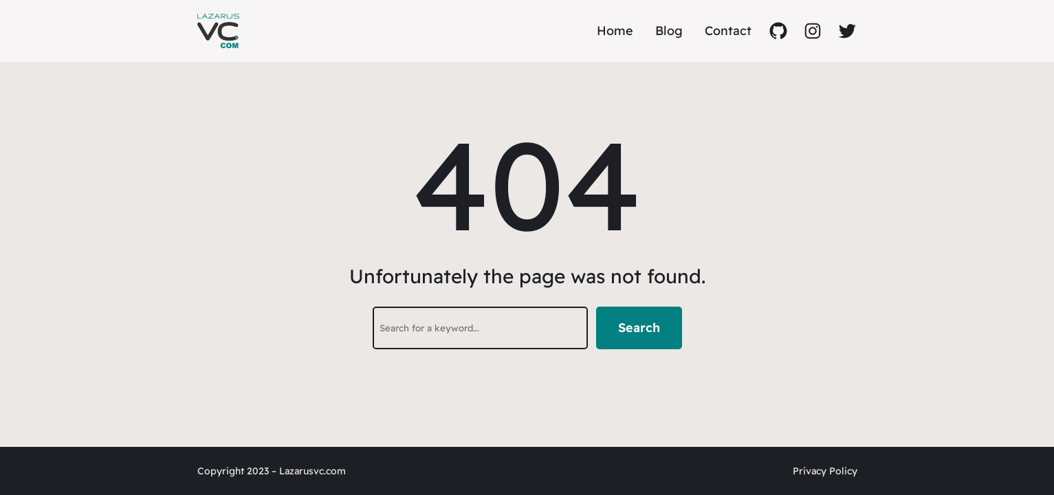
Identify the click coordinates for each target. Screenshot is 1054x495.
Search (639, 328)
